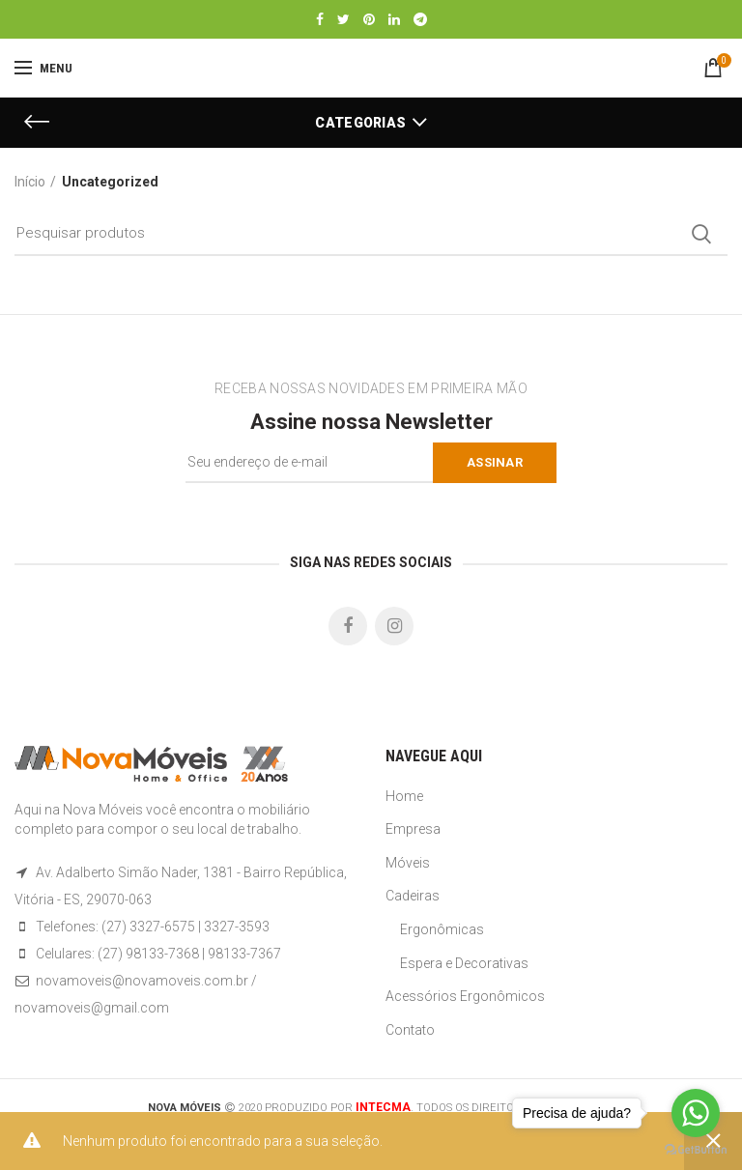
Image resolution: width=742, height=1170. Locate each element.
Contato (410, 1030)
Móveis (407, 862)
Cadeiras (412, 895)
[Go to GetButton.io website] (696, 1150)
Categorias (360, 122)
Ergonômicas (442, 929)
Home (404, 796)
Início (29, 181)
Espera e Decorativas (464, 963)
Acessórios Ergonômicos (465, 996)
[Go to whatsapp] (695, 1113)
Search (701, 234)
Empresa (413, 829)
